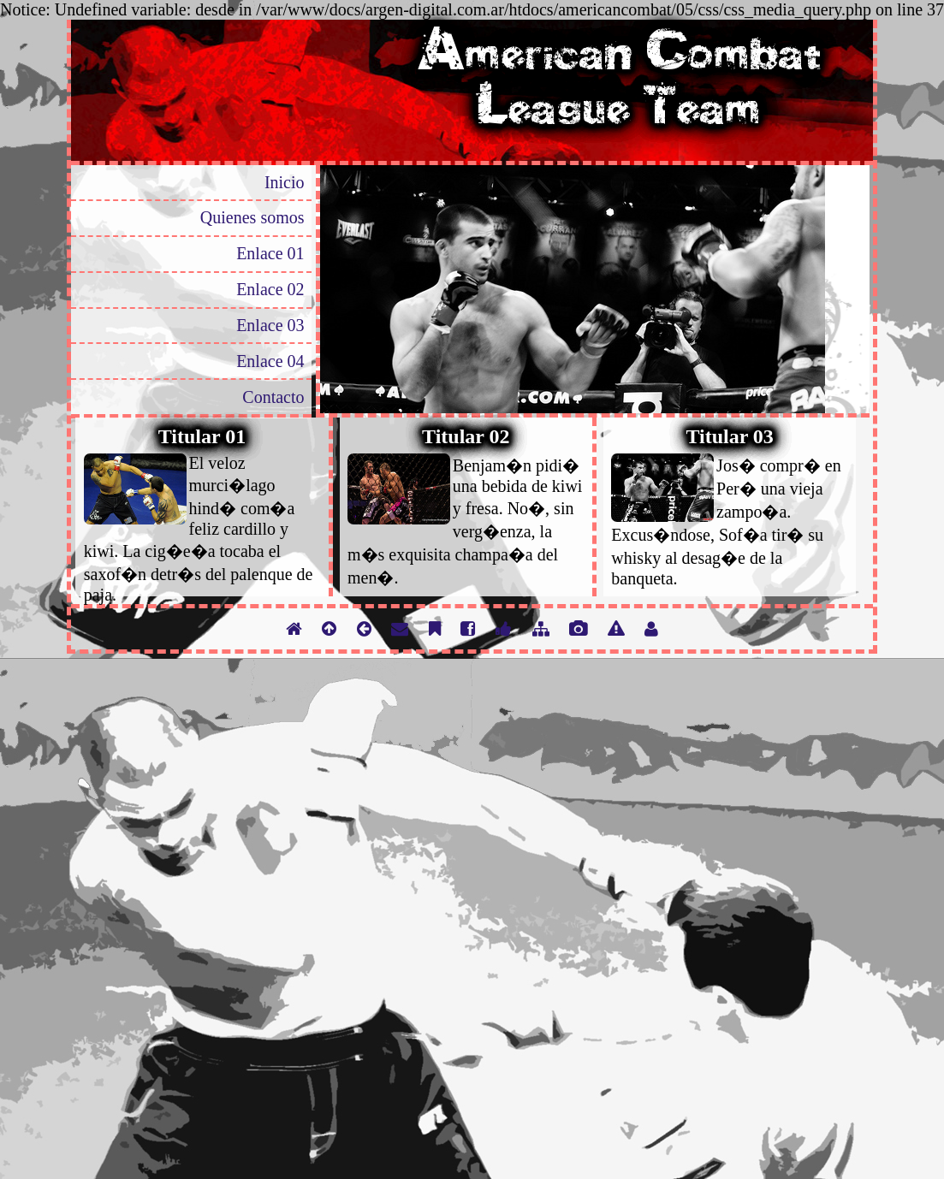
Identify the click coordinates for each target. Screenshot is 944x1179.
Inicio (284, 182)
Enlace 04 (270, 361)
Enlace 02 (270, 289)
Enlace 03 (270, 325)
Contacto (273, 397)
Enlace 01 (270, 253)
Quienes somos (252, 217)
